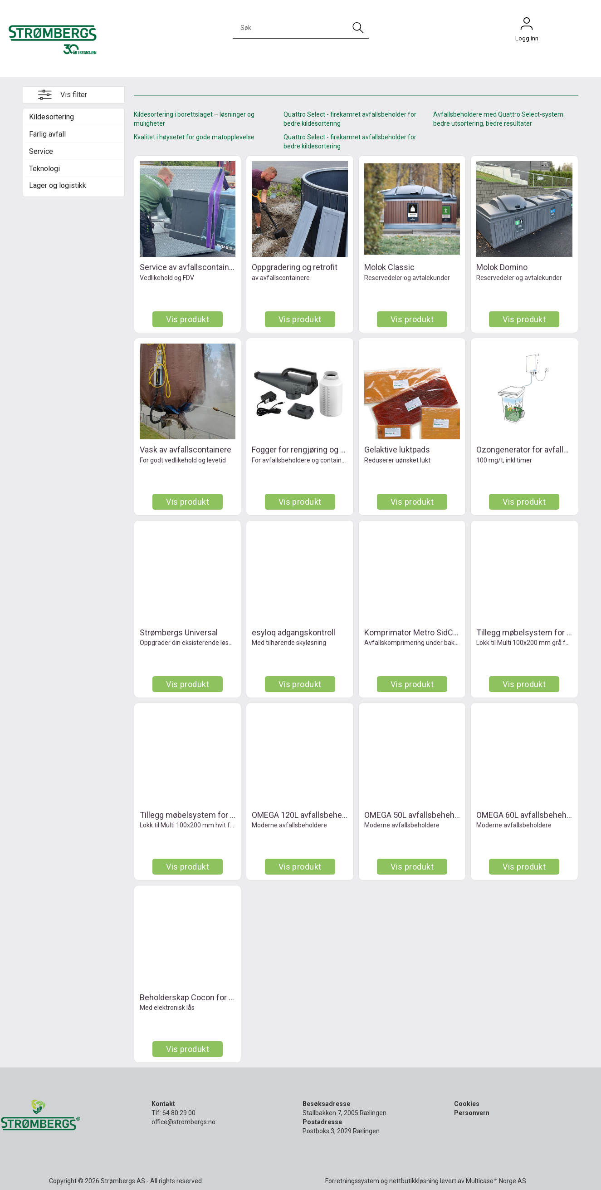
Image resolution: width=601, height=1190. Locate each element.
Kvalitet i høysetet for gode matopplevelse (194, 137)
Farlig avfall (47, 134)
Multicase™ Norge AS (496, 1181)
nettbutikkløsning (414, 1181)
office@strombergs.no (183, 1122)
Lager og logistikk (57, 185)
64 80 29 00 (178, 1112)
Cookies (466, 1103)
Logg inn (526, 25)
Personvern (471, 1112)
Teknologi (44, 168)
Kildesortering (51, 117)
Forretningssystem (352, 1181)
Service (41, 151)
